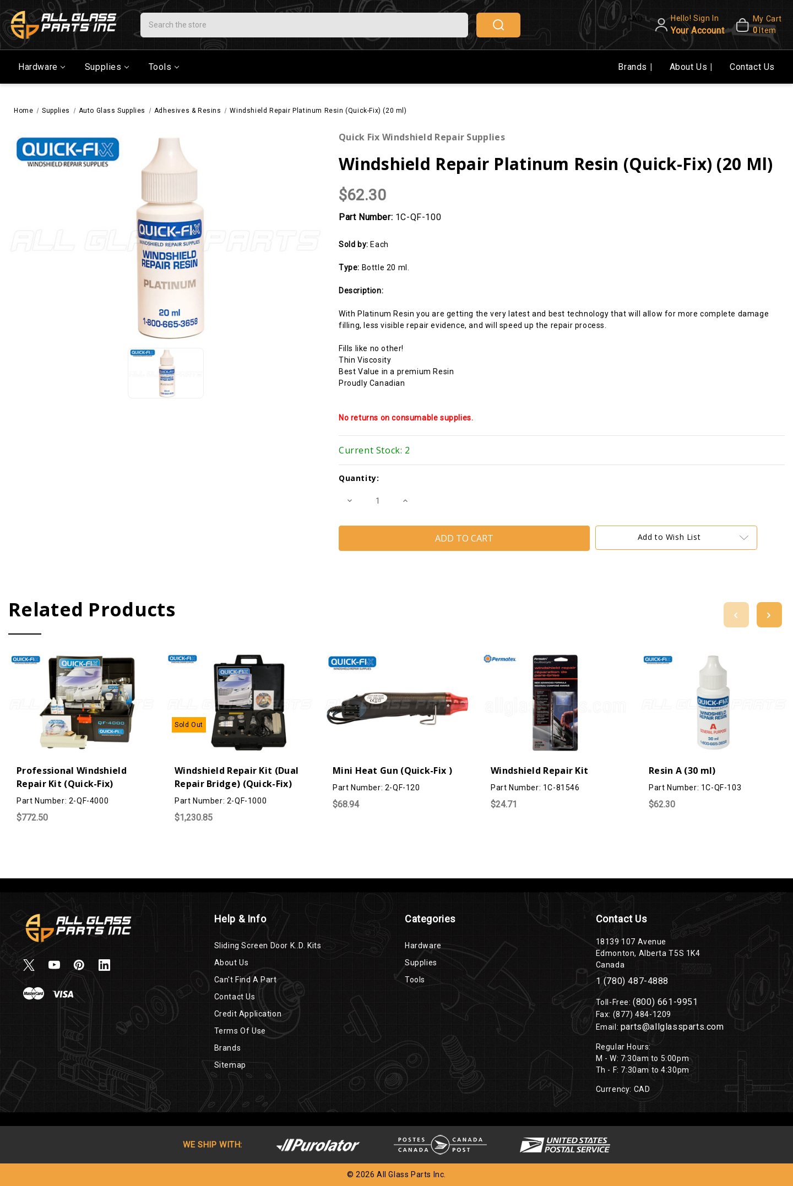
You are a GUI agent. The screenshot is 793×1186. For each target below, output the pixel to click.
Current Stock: (374, 450)
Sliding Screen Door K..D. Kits (268, 945)
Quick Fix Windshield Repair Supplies (422, 137)
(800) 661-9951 (665, 1002)
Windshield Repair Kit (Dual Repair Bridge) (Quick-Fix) (236, 777)
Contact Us (752, 67)
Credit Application (248, 1013)
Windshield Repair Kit (539, 770)
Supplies (107, 67)
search (498, 24)
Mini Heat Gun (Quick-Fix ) (392, 770)
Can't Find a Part (245, 979)
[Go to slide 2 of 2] (736, 614)
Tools (164, 67)
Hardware (41, 67)
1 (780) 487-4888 (632, 981)
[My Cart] (755, 24)
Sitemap (230, 1065)
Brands (633, 67)
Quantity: (359, 478)
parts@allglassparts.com (672, 1026)
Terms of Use (240, 1030)
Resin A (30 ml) (682, 770)
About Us (690, 67)
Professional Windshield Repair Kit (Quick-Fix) (72, 777)
